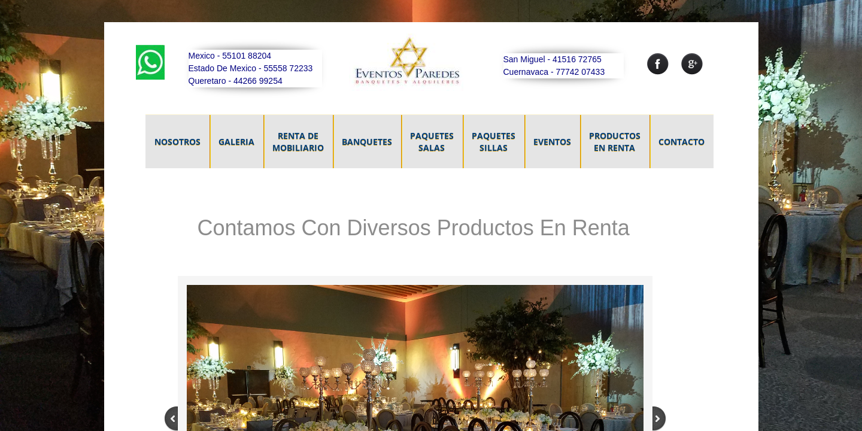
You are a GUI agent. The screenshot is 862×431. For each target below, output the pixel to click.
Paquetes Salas (432, 141)
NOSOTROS (177, 141)
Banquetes (367, 141)
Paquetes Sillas (493, 141)
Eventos (552, 141)
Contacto (681, 141)
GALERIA (236, 141)
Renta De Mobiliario (298, 141)
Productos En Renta (615, 141)
